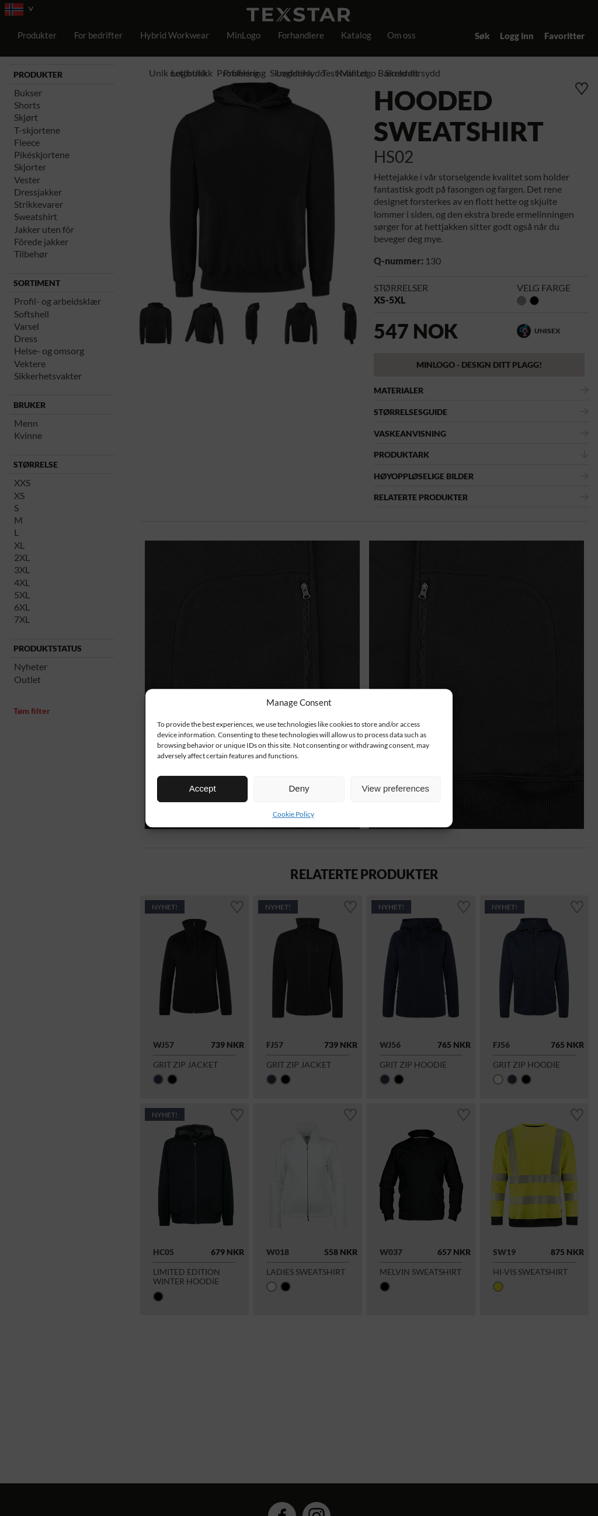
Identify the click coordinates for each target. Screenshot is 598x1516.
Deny (298, 788)
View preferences (396, 788)
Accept (202, 788)
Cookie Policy (293, 814)
